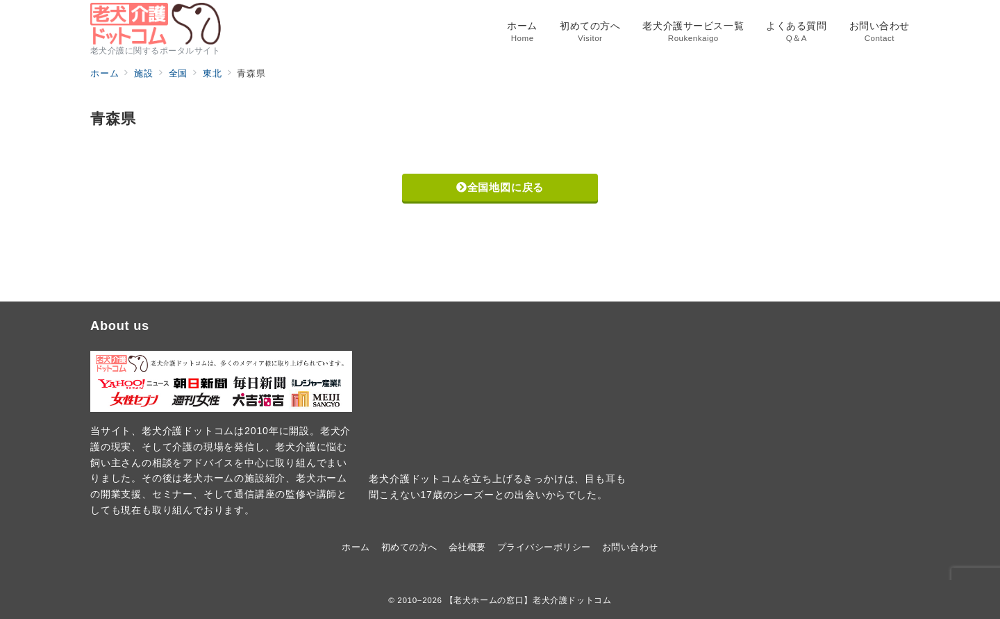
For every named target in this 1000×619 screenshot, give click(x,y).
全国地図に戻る (500, 187)
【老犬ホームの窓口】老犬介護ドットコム (528, 599)
